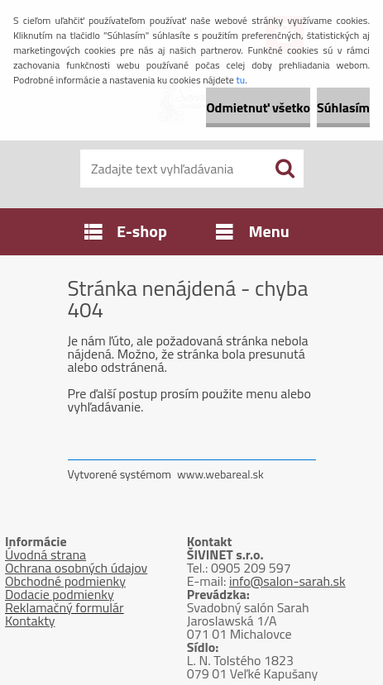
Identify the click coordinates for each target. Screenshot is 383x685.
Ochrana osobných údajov (76, 568)
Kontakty (30, 620)
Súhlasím (343, 107)
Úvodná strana (45, 554)
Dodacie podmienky (59, 594)
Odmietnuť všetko (258, 107)
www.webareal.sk (220, 474)
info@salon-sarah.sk (287, 581)
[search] (285, 169)
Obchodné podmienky (65, 581)
